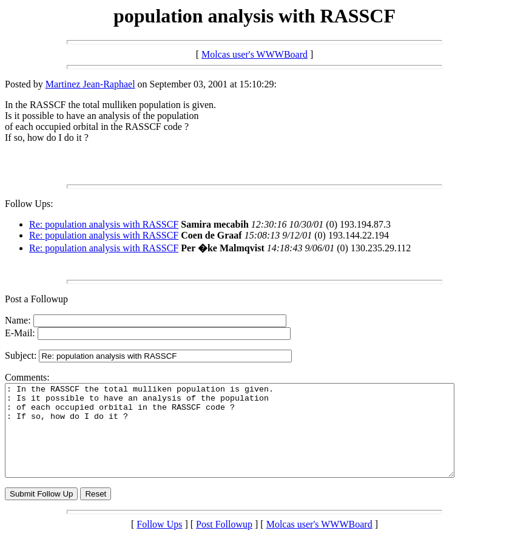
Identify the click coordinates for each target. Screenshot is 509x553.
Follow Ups (159, 542)
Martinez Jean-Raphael (90, 84)
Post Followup (224, 542)
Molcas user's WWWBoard (254, 54)
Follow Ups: (29, 203)
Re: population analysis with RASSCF (103, 224)
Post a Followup (36, 299)
